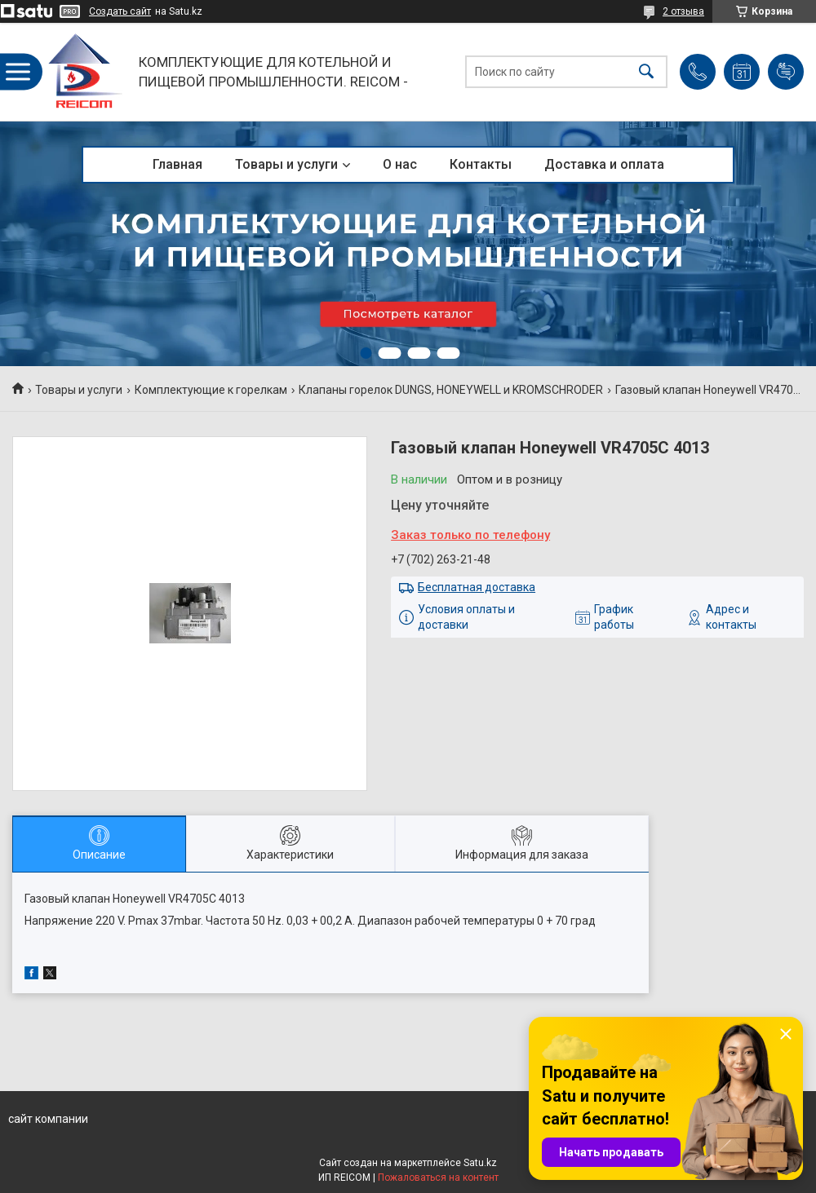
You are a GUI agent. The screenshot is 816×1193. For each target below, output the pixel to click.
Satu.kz (480, 1163)
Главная (177, 164)
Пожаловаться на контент (438, 1177)
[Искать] (646, 72)
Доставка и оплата (604, 164)
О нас (400, 164)
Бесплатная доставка (476, 587)
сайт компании (48, 1118)
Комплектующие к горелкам (211, 389)
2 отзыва (683, 11)
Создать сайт (120, 11)
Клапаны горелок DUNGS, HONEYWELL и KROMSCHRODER (451, 389)
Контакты (481, 164)
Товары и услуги (286, 164)
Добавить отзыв (786, 72)
